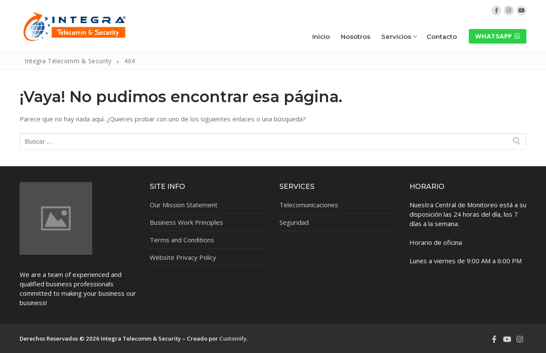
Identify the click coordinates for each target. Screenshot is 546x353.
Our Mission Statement (184, 204)
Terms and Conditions (182, 239)
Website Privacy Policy (183, 257)
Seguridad (294, 222)
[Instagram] (509, 10)
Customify (233, 338)
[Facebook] (496, 10)
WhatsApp (497, 36)
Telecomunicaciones (308, 204)
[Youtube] (506, 339)
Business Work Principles (186, 222)
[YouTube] (521, 10)
